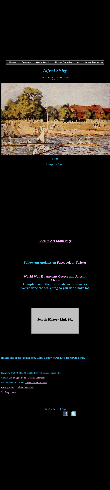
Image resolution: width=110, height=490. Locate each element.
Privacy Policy (7, 387)
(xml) (14, 392)
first (43, 77)
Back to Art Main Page (55, 241)
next (56, 77)
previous (49, 77)
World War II (33, 276)
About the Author (26, 387)
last (61, 77)
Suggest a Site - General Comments (29, 378)
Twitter (81, 262)
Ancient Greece (57, 276)
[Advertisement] (54, 33)
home (66, 77)
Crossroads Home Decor (36, 382)
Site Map (5, 392)
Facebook (64, 262)
